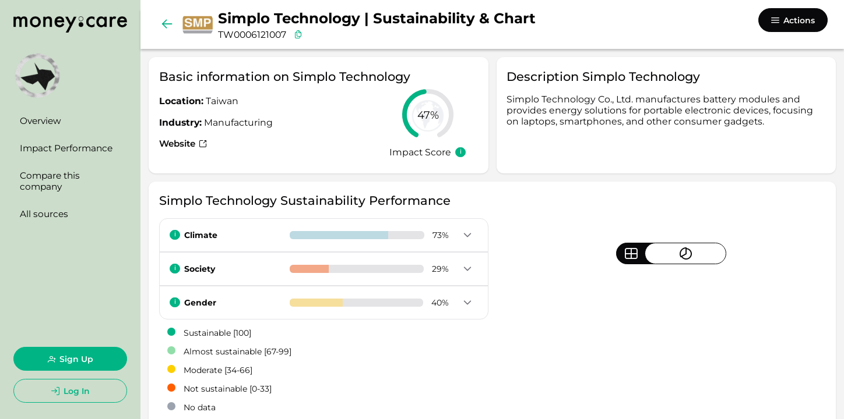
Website (184, 143)
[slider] (428, 115)
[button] (467, 235)
